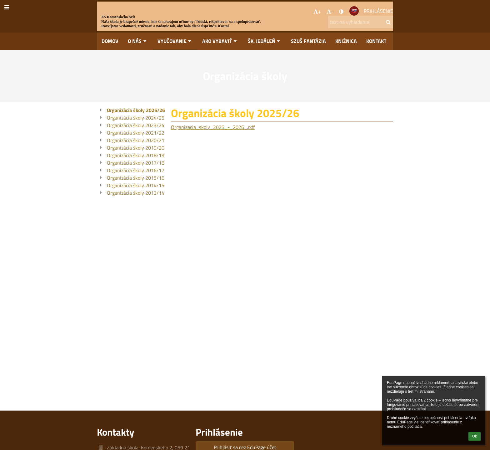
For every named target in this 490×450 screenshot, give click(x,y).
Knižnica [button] (346, 41)
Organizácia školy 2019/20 (135, 147)
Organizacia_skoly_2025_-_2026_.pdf (213, 127)
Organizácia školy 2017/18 (135, 162)
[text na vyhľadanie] (360, 22)
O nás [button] (138, 41)
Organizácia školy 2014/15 (135, 185)
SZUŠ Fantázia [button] (308, 41)
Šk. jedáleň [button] (265, 41)
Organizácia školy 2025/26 (136, 110)
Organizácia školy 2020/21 (135, 140)
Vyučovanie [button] (175, 41)
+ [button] (317, 11)
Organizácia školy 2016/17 (135, 170)
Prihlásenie (378, 11)
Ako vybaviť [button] (220, 41)
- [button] (330, 11)
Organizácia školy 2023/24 (135, 125)
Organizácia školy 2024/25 (135, 117)
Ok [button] (474, 436)
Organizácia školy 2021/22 (135, 132)
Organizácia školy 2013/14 (135, 193)
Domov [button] (110, 41)
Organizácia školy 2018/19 (135, 155)
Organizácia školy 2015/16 (135, 178)
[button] (354, 11)
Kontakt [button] (376, 41)
